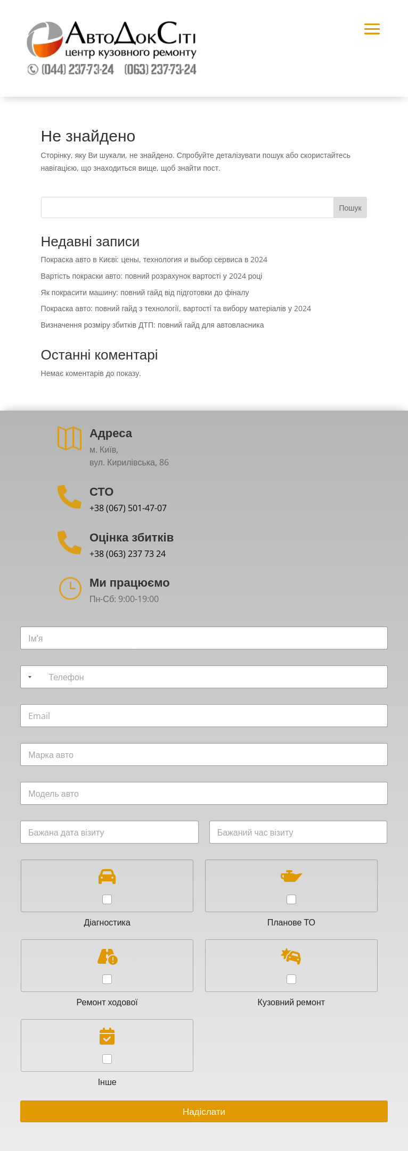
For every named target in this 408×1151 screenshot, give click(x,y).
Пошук (350, 208)
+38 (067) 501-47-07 (128, 508)
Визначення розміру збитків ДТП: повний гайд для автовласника (152, 325)
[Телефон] (203, 676)
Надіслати (204, 1111)
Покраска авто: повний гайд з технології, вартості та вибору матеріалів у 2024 (176, 308)
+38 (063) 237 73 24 (127, 554)
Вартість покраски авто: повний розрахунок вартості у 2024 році (152, 276)
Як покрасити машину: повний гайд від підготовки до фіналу (145, 292)
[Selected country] (27, 676)
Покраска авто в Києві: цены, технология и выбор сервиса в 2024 (154, 259)
